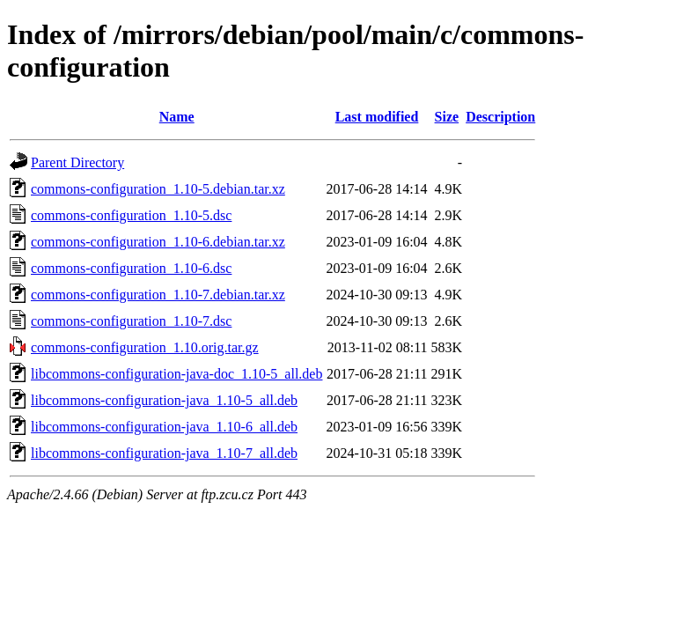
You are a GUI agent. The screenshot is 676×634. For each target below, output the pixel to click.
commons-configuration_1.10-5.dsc (131, 215)
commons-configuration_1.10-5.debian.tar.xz (158, 188)
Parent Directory (77, 162)
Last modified (377, 116)
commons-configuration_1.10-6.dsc (131, 268)
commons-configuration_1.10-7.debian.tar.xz (158, 294)
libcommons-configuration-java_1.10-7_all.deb (164, 453)
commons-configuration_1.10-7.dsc (131, 320)
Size (447, 116)
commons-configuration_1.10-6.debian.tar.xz (158, 241)
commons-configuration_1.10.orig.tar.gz (145, 347)
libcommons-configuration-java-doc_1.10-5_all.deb (176, 373)
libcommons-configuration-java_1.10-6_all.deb (164, 426)
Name (177, 116)
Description (500, 116)
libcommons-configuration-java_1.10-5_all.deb (164, 400)
